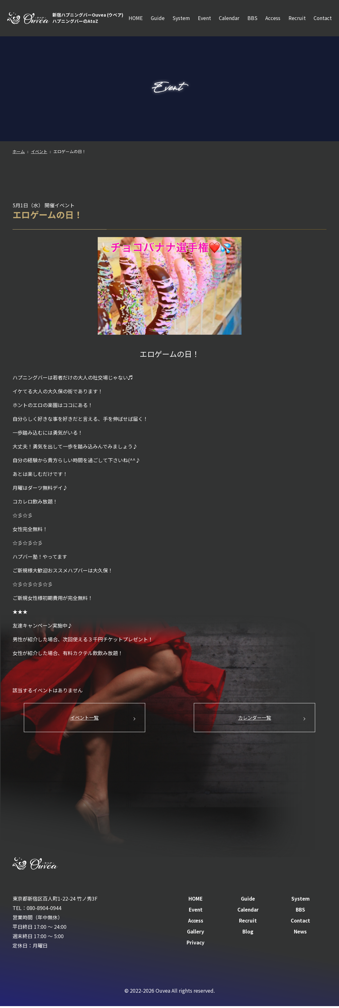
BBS (251, 19)
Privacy (195, 944)
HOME (133, 19)
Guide (155, 19)
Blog (248, 933)
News (300, 933)
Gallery (195, 933)
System (179, 19)
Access (272, 19)
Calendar (228, 19)
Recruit (296, 19)
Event (202, 19)
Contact (323, 19)
